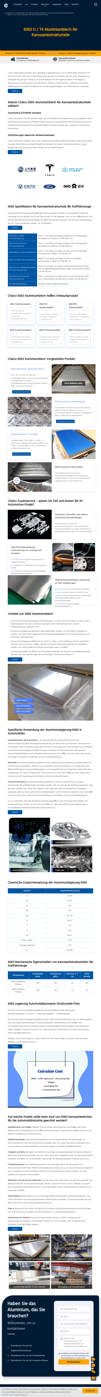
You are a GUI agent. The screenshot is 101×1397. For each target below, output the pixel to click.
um (22, 5)
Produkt (31, 5)
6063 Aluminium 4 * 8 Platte (24, 434)
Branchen (42, 5)
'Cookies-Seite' (7, 1394)
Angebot (15, 90)
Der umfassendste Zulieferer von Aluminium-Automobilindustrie (49, 12)
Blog (63, 5)
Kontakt (71, 5)
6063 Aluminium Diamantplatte (70, 401)
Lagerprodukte (52, 52)
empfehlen (53, 5)
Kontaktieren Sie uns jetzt (21, 392)
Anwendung (19, 12)
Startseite (14, 5)
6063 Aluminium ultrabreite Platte (27, 369)
